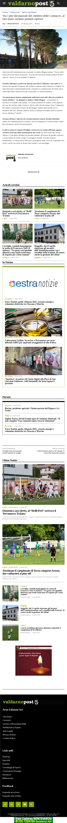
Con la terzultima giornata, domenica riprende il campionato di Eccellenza (40, 629)
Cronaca (5, 12)
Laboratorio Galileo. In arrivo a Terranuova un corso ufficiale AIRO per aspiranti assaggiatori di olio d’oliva (30, 341)
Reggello (37, 257)
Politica (7, 416)
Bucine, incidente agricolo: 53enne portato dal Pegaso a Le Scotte (32, 409)
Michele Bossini (13, 507)
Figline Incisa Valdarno (29, 12)
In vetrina (8, 299)
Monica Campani (25, 597)
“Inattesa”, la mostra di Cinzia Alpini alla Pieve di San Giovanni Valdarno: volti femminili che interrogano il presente (30, 381)
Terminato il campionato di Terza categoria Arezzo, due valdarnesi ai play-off (47, 213)
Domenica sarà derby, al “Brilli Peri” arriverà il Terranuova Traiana (16, 213)
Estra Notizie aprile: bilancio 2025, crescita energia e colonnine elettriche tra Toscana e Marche (29, 303)
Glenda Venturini (13, 23)
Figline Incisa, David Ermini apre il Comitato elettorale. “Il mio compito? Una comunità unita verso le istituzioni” (32, 420)
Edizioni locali (15, 12)
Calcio (4, 218)
